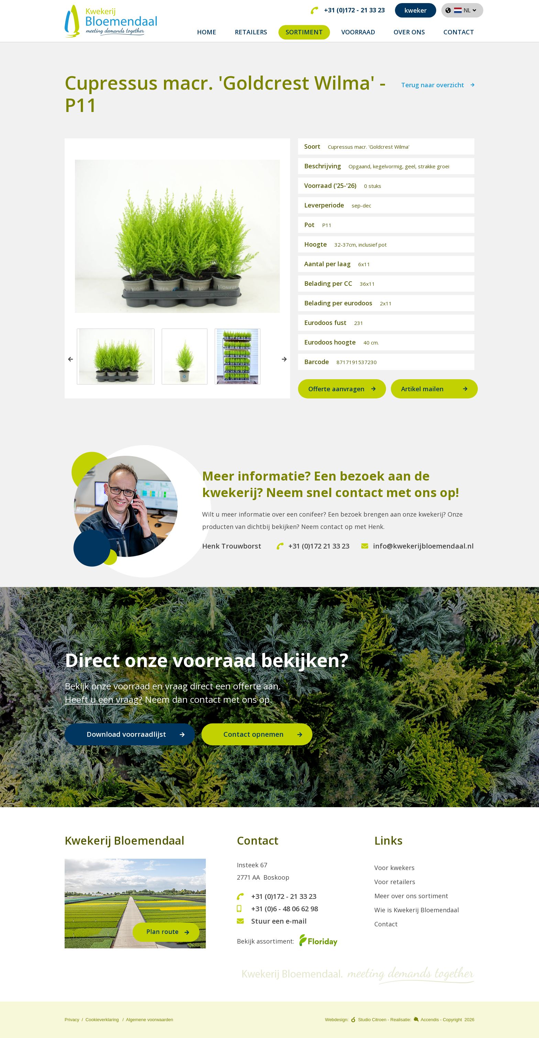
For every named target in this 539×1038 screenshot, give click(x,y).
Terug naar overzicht (432, 90)
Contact (458, 32)
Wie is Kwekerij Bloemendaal (416, 910)
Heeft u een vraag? (103, 699)
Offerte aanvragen (336, 394)
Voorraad (358, 32)
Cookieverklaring (102, 1020)
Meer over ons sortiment (411, 896)
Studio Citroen (372, 1020)
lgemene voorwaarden (151, 1020)
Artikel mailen (422, 394)
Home (206, 32)
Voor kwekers (394, 868)
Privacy (72, 1020)
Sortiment (304, 32)
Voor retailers (394, 882)
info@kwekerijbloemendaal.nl (417, 550)
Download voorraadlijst (126, 734)
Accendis (430, 1020)
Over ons (409, 32)
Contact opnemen (253, 734)
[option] (116, 362)
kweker (416, 10)
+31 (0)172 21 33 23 (313, 550)
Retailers (251, 32)
